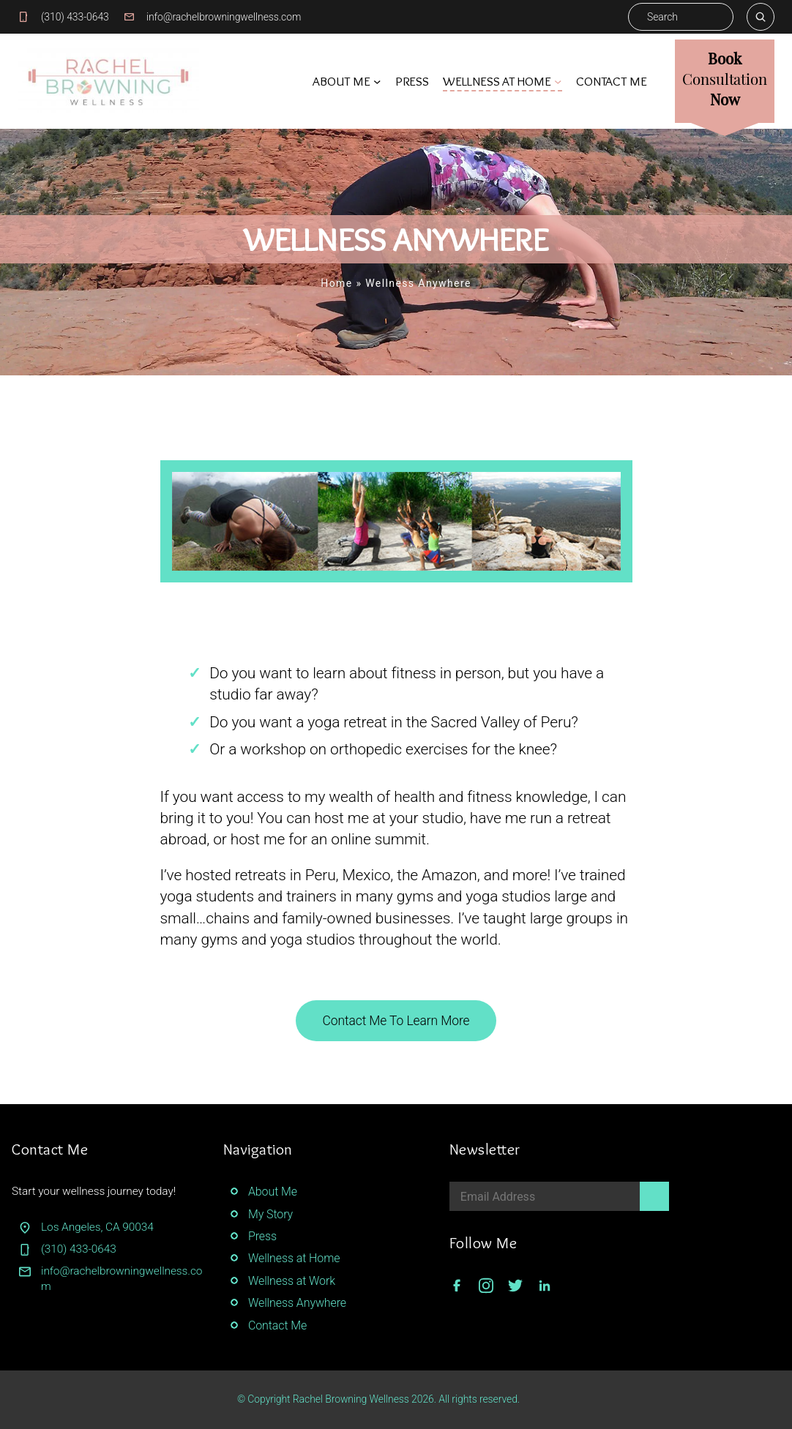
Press (262, 1236)
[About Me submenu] (377, 81)
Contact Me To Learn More (395, 1020)
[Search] (760, 17)
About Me (272, 1192)
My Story (270, 1214)
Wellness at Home (294, 1258)
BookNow (724, 77)
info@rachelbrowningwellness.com (223, 17)
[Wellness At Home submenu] (557, 81)
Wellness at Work (291, 1281)
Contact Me (277, 1325)
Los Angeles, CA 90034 (97, 1227)
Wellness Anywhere (297, 1303)
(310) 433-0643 (75, 17)
